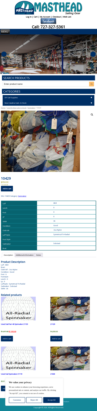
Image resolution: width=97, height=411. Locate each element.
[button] (92, 114)
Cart (36, 16)
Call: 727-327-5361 (48, 27)
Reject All (34, 400)
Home (3, 108)
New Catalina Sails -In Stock (49, 103)
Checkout (56, 16)
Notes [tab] (38, 255)
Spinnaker (31, 108)
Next (93, 54)
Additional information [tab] (24, 255)
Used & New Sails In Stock (16, 108)
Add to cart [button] (7, 338)
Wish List (67, 16)
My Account (45, 16)
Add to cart (7, 188)
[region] (34, 392)
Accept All (51, 400)
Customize (17, 400)
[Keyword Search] (46, 84)
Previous (4, 54)
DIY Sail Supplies (49, 97)
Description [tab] (8, 255)
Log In (29, 16)
